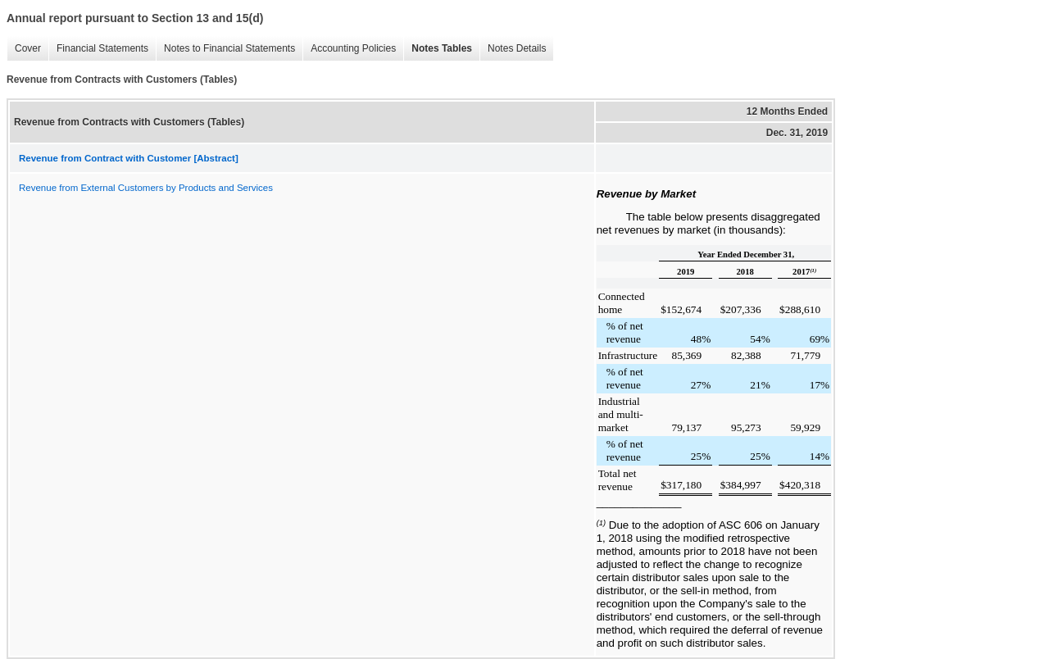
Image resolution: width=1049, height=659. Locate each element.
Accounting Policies (349, 49)
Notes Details (512, 49)
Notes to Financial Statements (225, 49)
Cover (24, 49)
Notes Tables (437, 49)
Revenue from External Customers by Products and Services (146, 188)
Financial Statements (98, 49)
